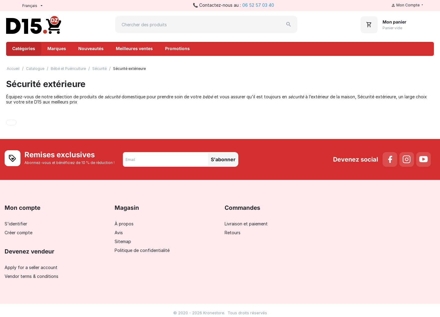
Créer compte (18, 232)
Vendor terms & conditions (31, 276)
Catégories (23, 48)
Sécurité (99, 68)
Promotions (177, 48)
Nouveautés (91, 48)
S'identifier (16, 223)
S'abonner (223, 159)
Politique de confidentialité (142, 250)
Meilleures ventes (134, 48)
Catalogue (35, 68)
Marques (56, 48)
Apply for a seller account (31, 267)
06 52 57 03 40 (258, 5)
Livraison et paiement (246, 223)
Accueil (13, 68)
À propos (124, 223)
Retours (232, 232)
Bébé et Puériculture (68, 68)
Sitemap (123, 241)
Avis (119, 232)
